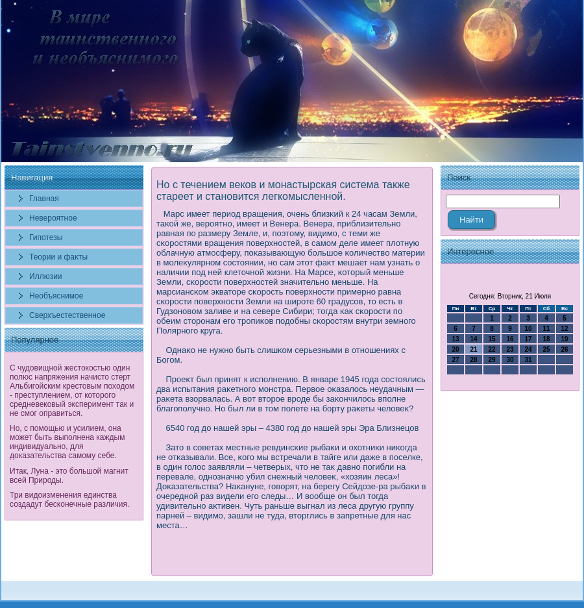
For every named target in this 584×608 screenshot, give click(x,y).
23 (509, 349)
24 (527, 349)
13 (455, 339)
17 (527, 339)
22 (491, 349)
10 (527, 328)
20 (455, 349)
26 (564, 349)
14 (473, 339)
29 (491, 359)
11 (546, 328)
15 (491, 339)
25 (546, 349)
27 (455, 359)
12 (564, 328)
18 (546, 339)
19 (564, 339)
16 (509, 339)
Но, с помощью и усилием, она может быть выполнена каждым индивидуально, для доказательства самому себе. (67, 442)
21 (473, 349)
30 (509, 359)
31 (527, 359)
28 (473, 359)
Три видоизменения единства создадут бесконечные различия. (69, 500)
